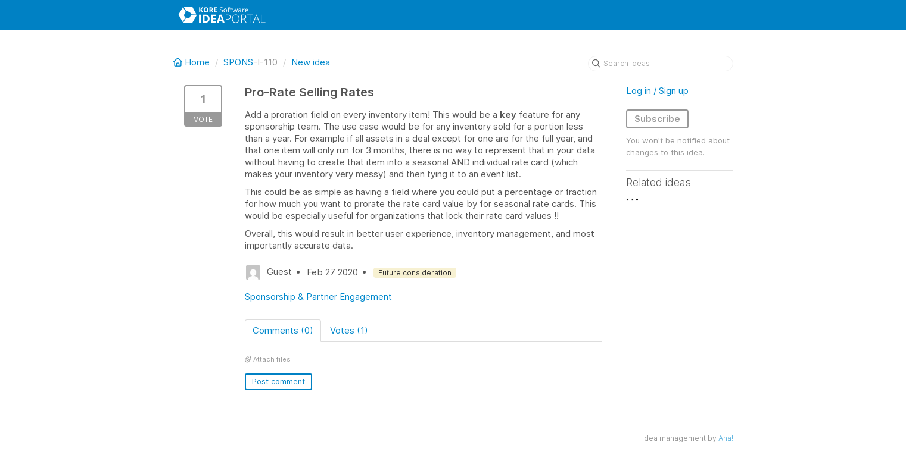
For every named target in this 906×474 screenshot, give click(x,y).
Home (192, 62)
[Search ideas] (660, 63)
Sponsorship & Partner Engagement (318, 296)
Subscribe (657, 118)
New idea (310, 62)
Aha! (725, 438)
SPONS (238, 62)
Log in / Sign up (657, 90)
